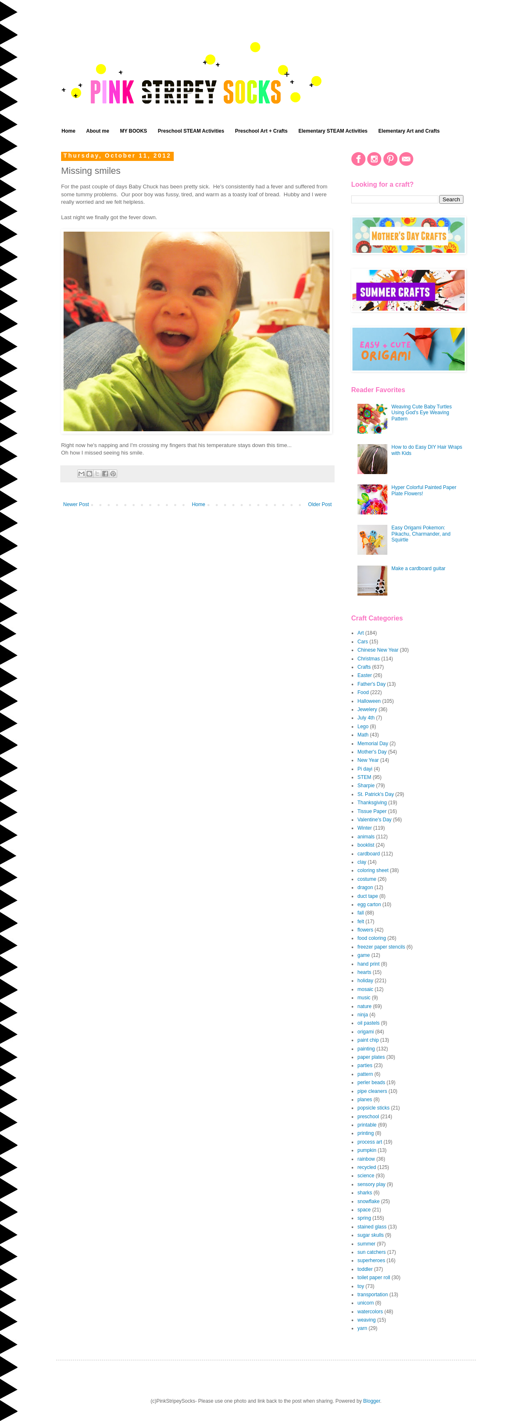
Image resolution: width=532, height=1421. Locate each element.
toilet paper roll (373, 1277)
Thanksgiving (372, 803)
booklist (365, 845)
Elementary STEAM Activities (332, 131)
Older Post (320, 504)
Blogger (371, 1401)
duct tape (367, 896)
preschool (368, 1117)
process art (369, 1142)
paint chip (368, 1040)
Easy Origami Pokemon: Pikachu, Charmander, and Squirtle (421, 534)
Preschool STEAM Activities (191, 131)
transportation (372, 1294)
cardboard (368, 854)
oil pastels (368, 1023)
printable (367, 1125)
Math (363, 735)
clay (361, 862)
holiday (365, 981)
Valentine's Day (374, 820)
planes (364, 1099)
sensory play (371, 1184)
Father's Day (371, 684)
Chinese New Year (378, 650)
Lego (363, 726)
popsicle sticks (373, 1108)
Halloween (369, 701)
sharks (364, 1193)
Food (363, 692)
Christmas (368, 659)
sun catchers (371, 1252)
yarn (362, 1328)
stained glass (372, 1227)
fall (360, 913)
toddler (365, 1269)
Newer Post (76, 504)
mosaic (365, 989)
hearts (364, 972)
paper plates (371, 1057)
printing (365, 1133)
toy (360, 1286)
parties (364, 1065)
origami (365, 1032)
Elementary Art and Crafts (409, 131)
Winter (364, 828)
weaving (366, 1320)
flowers (365, 930)
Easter (364, 675)
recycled (366, 1167)
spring (364, 1218)
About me (97, 131)
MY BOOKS (133, 131)
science (365, 1176)
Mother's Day (372, 752)
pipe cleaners (372, 1091)
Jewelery (367, 709)
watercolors (370, 1312)
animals (365, 837)
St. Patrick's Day (375, 794)
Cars (362, 642)
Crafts (364, 667)
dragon (365, 887)
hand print (368, 964)
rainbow (366, 1159)
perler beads (371, 1082)
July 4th (365, 718)
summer (366, 1244)
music (363, 998)
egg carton (369, 904)
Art (360, 633)
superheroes (371, 1260)
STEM (364, 777)
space (364, 1210)
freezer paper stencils (381, 947)
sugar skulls (370, 1235)
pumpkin (366, 1150)
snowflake (368, 1201)
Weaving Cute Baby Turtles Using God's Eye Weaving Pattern (422, 413)
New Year (368, 760)
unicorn (365, 1303)
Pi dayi (364, 769)
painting (366, 1049)
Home (68, 131)
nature (364, 1006)
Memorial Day (372, 743)
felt (360, 921)
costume (366, 879)
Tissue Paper (372, 811)
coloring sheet (373, 870)
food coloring (371, 938)
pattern (365, 1074)
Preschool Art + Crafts (261, 131)
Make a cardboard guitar (419, 568)
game (363, 955)
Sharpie (365, 785)
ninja (362, 1015)
